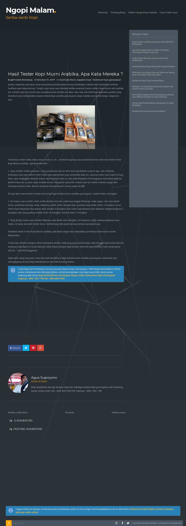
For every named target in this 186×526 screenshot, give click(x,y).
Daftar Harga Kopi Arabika (142, 12)
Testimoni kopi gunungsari (106, 80)
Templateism (176, 523)
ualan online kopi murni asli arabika (105, 88)
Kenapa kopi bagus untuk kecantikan (148, 111)
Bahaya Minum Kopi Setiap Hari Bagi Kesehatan (153, 66)
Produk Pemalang (22, 80)
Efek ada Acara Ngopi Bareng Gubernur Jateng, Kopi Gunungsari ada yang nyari (153, 73)
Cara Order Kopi (168, 12)
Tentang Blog (117, 12)
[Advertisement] (66, 50)
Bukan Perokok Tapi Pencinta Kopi (148, 80)
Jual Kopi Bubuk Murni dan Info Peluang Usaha (49, 262)
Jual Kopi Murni (67, 80)
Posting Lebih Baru (17, 412)
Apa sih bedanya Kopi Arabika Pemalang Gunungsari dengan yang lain (150, 51)
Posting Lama (118, 412)
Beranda (103, 12)
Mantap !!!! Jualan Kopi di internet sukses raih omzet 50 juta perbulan (152, 87)
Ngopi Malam (31, 10)
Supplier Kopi (84, 80)
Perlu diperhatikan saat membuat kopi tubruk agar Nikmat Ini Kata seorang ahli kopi (153, 96)
